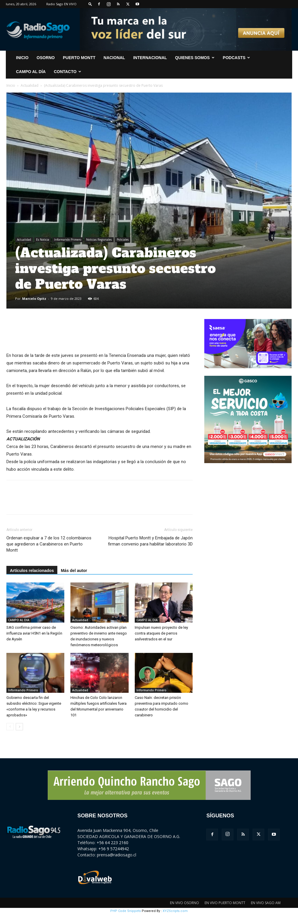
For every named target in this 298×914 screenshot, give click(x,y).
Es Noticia (42, 240)
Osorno (46, 57)
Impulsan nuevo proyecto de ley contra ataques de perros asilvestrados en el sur (161, 633)
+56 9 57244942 (113, 848)
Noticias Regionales (99, 240)
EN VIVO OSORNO (184, 902)
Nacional (114, 57)
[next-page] (19, 726)
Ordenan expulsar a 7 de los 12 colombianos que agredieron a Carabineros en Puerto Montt (48, 544)
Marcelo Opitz (34, 298)
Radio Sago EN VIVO (61, 4)
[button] (90, 4)
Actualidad (29, 85)
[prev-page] (10, 726)
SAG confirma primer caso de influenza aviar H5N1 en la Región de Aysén (34, 633)
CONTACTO (67, 71)
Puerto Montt (79, 57)
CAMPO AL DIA (18, 620)
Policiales (123, 240)
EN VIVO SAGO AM (266, 902)
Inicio (10, 85)
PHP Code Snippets (125, 911)
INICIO (22, 57)
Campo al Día (31, 71)
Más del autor (74, 570)
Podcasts (236, 57)
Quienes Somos (194, 57)
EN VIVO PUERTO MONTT (225, 902)
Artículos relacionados (32, 570)
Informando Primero (67, 240)
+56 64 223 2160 (112, 842)
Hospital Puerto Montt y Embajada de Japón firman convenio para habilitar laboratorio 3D (150, 541)
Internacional (150, 57)
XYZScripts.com (175, 911)
